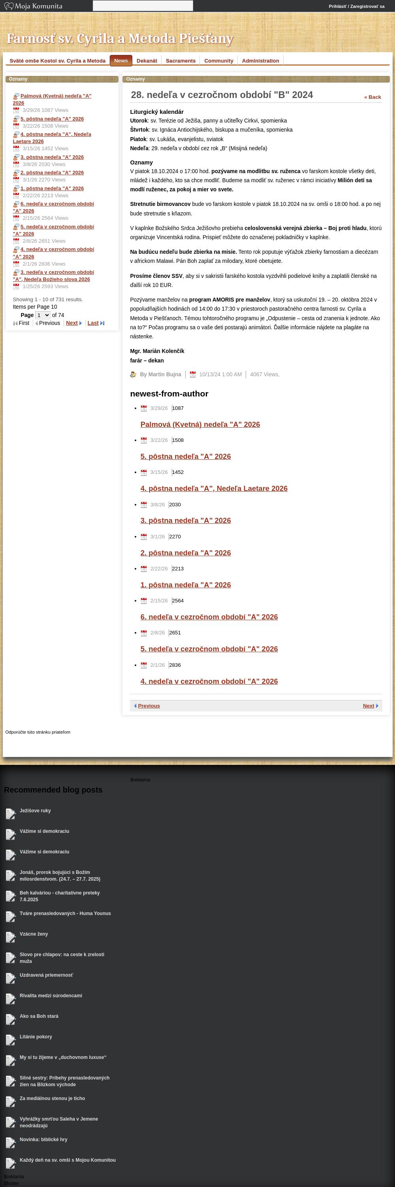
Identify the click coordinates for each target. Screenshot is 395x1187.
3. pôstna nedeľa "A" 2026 (186, 520)
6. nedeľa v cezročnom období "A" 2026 (209, 617)
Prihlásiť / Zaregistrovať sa (357, 6)
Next (72, 323)
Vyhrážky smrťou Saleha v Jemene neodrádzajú (59, 1122)
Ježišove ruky (35, 810)
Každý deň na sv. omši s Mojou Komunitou (68, 1160)
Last (93, 323)
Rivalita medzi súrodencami (51, 995)
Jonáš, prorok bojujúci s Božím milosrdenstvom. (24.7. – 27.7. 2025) (60, 876)
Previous (149, 706)
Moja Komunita (48, 7)
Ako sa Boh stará (39, 1016)
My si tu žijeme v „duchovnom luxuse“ (63, 1057)
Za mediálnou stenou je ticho (52, 1098)
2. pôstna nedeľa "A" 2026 (186, 553)
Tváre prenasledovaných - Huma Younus (65, 913)
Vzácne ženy (34, 934)
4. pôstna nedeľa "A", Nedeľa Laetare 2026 (214, 488)
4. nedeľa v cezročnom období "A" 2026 (209, 681)
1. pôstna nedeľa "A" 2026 (186, 585)
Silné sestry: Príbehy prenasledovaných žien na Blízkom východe (64, 1081)
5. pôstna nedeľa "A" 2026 (186, 456)
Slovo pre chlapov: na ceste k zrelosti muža (62, 958)
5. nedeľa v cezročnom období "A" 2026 (209, 649)
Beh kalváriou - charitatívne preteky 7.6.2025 (60, 896)
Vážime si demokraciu (44, 831)
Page (28, 315)
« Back (372, 97)
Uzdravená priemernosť (46, 975)
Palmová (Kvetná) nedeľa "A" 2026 (200, 424)
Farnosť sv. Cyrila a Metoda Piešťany (120, 38)
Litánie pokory (36, 1037)
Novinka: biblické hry (44, 1139)
